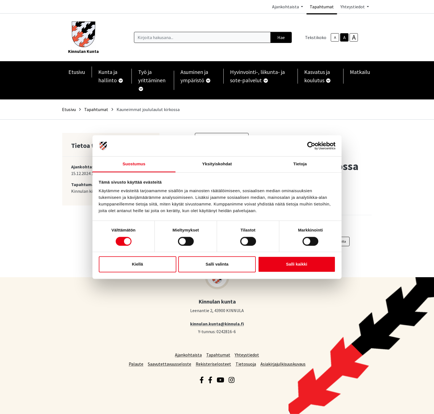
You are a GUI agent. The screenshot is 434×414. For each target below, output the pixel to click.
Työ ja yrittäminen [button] (152, 79)
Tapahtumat (322, 6)
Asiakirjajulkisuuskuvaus (283, 363)
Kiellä (137, 264)
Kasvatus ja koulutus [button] (317, 76)
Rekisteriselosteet (213, 363)
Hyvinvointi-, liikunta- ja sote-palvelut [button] (257, 76)
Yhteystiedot (247, 354)
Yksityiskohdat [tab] (217, 164)
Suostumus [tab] (134, 164)
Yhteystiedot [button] (353, 6)
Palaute (136, 363)
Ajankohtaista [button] (286, 6)
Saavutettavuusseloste (169, 363)
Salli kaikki (296, 264)
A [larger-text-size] (354, 37)
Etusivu (76, 71)
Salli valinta (217, 264)
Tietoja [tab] (300, 164)
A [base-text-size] (344, 37)
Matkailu (360, 71)
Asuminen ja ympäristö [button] (195, 76)
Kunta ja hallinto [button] (110, 76)
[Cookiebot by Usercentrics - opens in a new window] (311, 146)
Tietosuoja (246, 363)
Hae (281, 37)
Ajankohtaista (188, 354)
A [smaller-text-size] (335, 37)
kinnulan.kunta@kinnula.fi (217, 323)
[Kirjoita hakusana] (202, 37)
